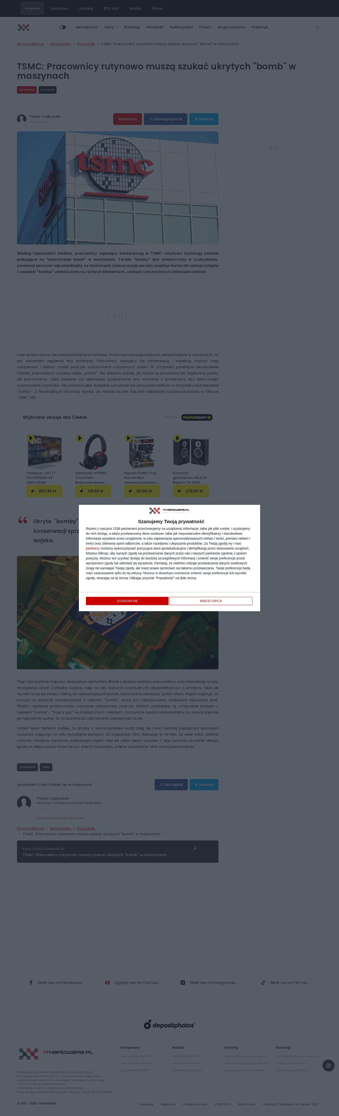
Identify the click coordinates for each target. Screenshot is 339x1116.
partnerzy (93, 548)
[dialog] (169, 558)
